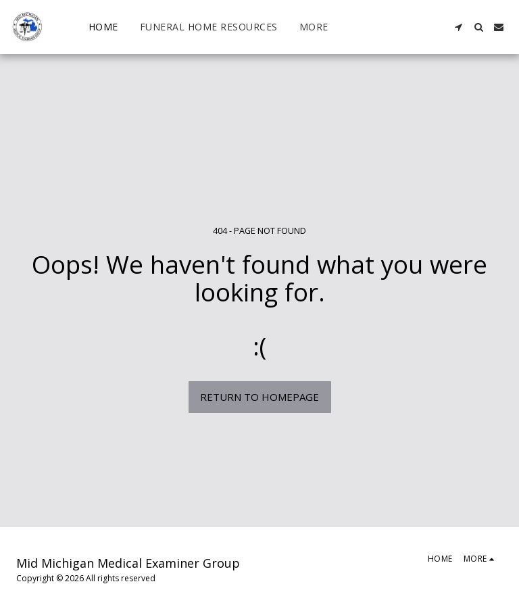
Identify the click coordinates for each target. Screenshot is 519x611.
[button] (458, 27)
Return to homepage (259, 397)
